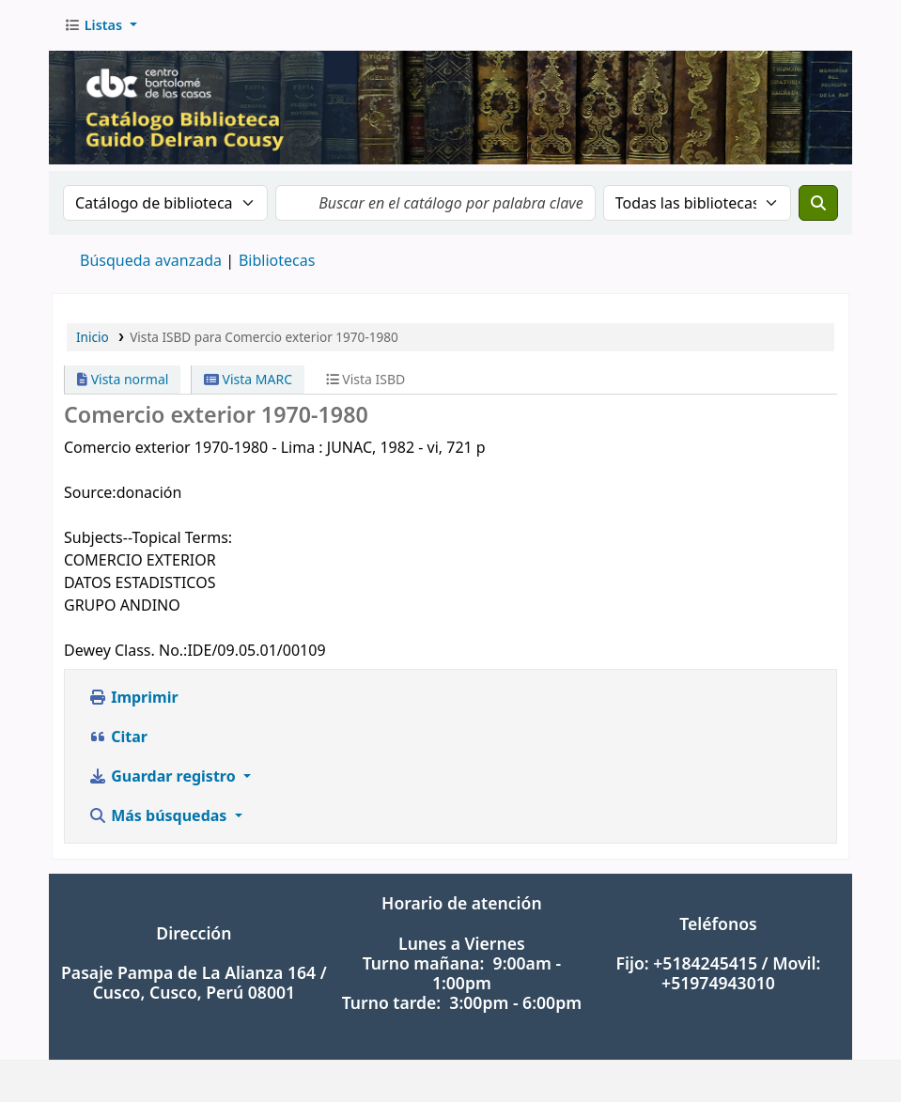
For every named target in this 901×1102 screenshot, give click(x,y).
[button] (100, 25)
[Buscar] (818, 203)
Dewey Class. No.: (125, 650)
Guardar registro (164, 776)
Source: (90, 492)
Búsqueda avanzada (151, 260)
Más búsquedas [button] (159, 815)
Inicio (92, 337)
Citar (118, 736)
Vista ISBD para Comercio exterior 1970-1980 (264, 337)
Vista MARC (248, 379)
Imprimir (133, 697)
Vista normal (122, 379)
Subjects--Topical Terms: (148, 537)
